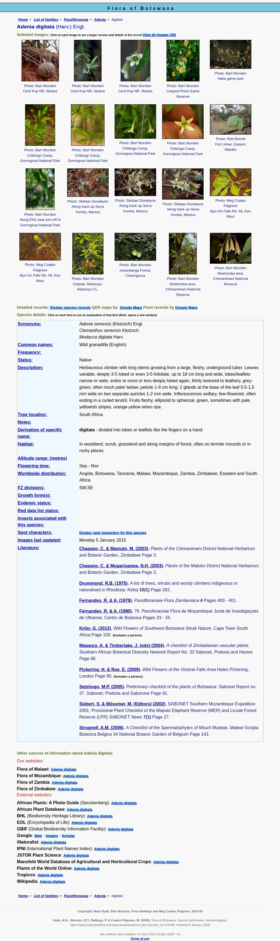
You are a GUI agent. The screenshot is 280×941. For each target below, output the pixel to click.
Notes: (24, 422)
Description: (30, 367)
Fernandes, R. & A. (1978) (105, 600)
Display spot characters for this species (112, 533)
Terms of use (140, 938)
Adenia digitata (63, 769)
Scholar (68, 836)
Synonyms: (29, 324)
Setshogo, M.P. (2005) (101, 686)
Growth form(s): (34, 495)
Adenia (100, 19)
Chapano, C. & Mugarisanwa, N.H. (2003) (121, 565)
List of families (46, 19)
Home (23, 19)
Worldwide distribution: (42, 473)
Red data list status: (38, 510)
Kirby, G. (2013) (95, 628)
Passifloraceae (76, 19)
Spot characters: (35, 532)
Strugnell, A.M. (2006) (101, 727)
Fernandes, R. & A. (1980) (105, 611)
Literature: (28, 547)
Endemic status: (35, 503)
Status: (25, 360)
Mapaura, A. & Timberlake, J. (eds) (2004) (121, 645)
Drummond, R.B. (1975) (103, 583)
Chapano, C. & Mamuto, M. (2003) (113, 548)
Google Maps (131, 307)
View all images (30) (159, 35)
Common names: (35, 344)
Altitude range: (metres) (42, 458)
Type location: (32, 414)
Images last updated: (39, 540)
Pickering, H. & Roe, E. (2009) (109, 669)
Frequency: (29, 352)
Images (52, 836)
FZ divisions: (31, 487)
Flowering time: (34, 466)
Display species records (70, 307)
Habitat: (26, 444)
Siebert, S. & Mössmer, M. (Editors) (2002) (122, 704)
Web (38, 836)
